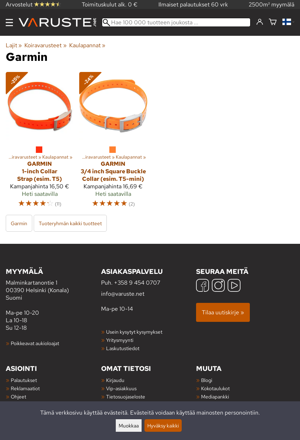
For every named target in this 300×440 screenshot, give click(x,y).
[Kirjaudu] (259, 22)
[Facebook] (202, 286)
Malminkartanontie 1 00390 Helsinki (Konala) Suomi (53, 284)
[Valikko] (9, 22)
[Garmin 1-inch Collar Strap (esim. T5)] (39, 143)
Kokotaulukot (215, 388)
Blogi (206, 380)
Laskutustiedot (122, 348)
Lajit (14, 45)
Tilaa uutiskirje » (223, 312)
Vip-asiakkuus (121, 388)
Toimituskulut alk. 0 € (110, 4)
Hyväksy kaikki (163, 425)
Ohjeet (18, 396)
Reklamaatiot (25, 388)
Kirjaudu (115, 380)
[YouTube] (234, 286)
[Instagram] (218, 286)
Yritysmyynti (119, 340)
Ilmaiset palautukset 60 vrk (193, 4)
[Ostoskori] (273, 22)
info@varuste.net (122, 294)
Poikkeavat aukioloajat (35, 343)
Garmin (19, 223)
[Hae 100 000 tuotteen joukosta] (176, 22)
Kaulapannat (87, 45)
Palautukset (24, 380)
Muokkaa (129, 425)
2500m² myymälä (271, 4)
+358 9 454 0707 (137, 282)
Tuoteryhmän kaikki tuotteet (70, 223)
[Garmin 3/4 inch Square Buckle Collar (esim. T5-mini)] (113, 143)
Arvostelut (33, 4)
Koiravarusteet (45, 45)
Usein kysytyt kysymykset (134, 331)
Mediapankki (215, 396)
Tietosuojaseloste (125, 396)
